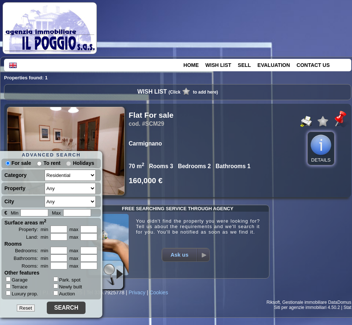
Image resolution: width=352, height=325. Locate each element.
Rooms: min (35, 266)
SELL (244, 65)
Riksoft (273, 302)
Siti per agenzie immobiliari (300, 307)
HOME (191, 65)
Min (14, 213)
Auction (64, 293)
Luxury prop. (22, 293)
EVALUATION (273, 65)
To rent (51, 163)
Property (15, 188)
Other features (21, 273)
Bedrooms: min (31, 250)
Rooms (13, 244)
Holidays (83, 163)
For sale (18, 163)
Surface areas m (25, 222)
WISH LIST (218, 65)
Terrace (16, 287)
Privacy (137, 292)
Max (56, 213)
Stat (347, 307)
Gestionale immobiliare (304, 302)
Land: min (37, 237)
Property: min (33, 229)
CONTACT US (313, 65)
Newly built (67, 287)
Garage (16, 280)
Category (15, 175)
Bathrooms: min (31, 258)
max (74, 229)
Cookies (158, 292)
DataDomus (339, 302)
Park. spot (67, 280)
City (9, 201)
